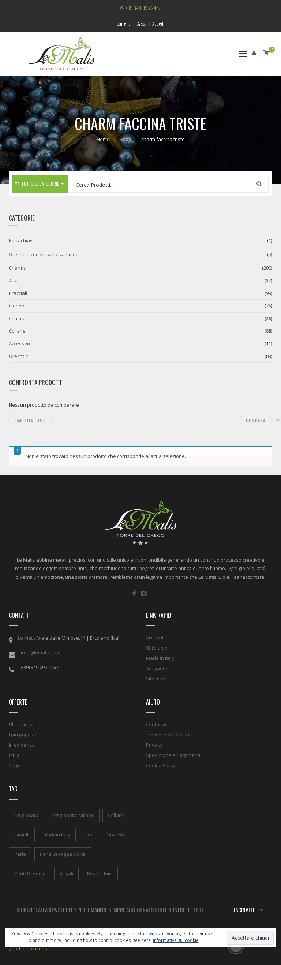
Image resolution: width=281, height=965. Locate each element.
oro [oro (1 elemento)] (88, 834)
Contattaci (157, 724)
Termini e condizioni (168, 734)
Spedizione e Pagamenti (173, 755)
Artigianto (156, 668)
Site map (155, 678)
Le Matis (27, 638)
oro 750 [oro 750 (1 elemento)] (115, 834)
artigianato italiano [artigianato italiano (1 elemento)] (73, 815)
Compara (256, 420)
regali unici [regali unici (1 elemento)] (99, 873)
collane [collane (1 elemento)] (116, 815)
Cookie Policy (160, 765)
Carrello (124, 23)
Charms (17, 268)
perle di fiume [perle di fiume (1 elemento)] (30, 873)
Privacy (154, 744)
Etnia (14, 755)
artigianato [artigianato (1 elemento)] (26, 815)
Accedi (158, 23)
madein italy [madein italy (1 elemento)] (56, 834)
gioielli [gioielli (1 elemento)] (21, 834)
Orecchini (19, 356)
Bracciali (18, 293)
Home (103, 139)
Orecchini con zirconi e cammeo (44, 254)
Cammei (18, 318)
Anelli (15, 280)
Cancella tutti (30, 420)
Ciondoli (18, 305)
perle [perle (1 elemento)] (20, 854)
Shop (125, 139)
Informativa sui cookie (176, 940)
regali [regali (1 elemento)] (66, 873)
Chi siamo (157, 647)
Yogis (14, 765)
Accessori (19, 343)
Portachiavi (21, 240)
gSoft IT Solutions (28, 948)
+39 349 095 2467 (140, 7)
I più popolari (23, 734)
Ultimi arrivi (21, 724)
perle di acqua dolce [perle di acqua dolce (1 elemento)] (63, 854)
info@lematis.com (40, 652)
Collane (17, 331)
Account (155, 637)
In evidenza (22, 744)
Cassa (141, 23)
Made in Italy (160, 658)
